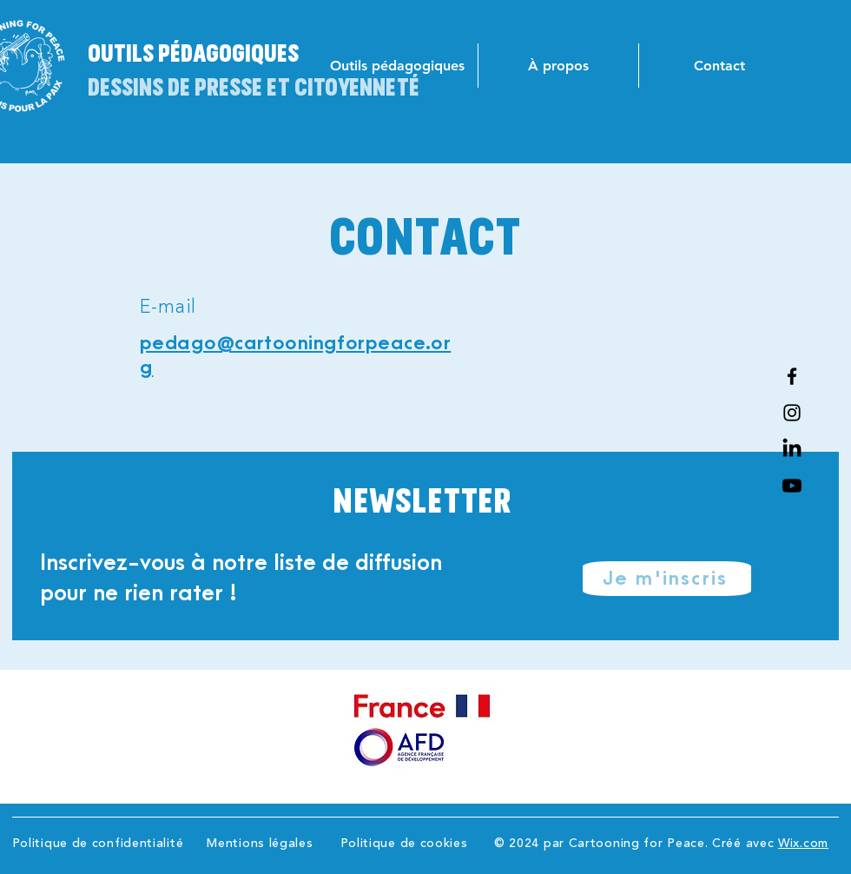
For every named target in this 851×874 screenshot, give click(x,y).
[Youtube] (792, 485)
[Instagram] (792, 412)
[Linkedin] (792, 449)
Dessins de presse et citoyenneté (253, 86)
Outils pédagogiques (193, 52)
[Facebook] (792, 376)
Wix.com (803, 844)
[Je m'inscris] (667, 578)
